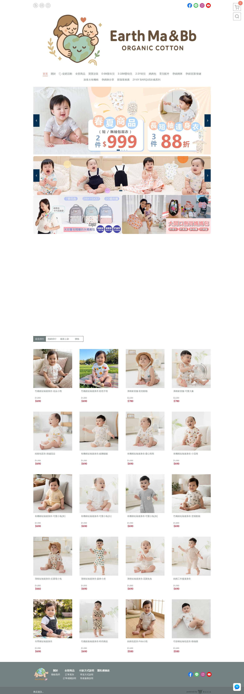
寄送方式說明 (86, 674)
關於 (55, 670)
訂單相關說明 (69, 678)
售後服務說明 (86, 678)
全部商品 (70, 670)
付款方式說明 (86, 670)
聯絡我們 (55, 674)
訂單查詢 (69, 674)
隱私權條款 (103, 670)
